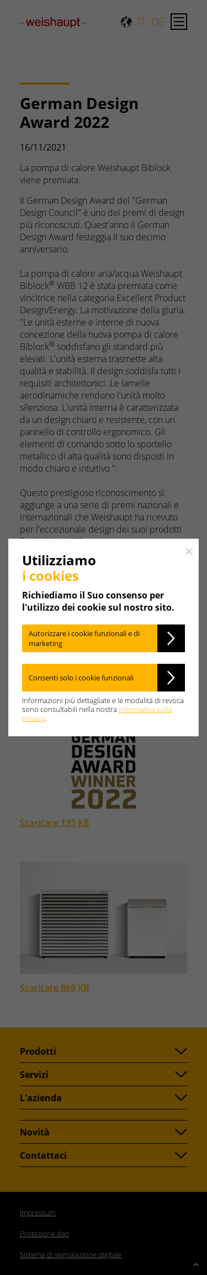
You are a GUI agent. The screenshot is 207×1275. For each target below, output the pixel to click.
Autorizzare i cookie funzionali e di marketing (84, 638)
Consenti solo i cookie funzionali (81, 678)
